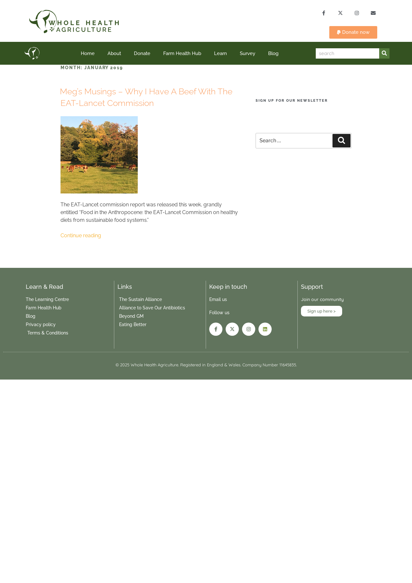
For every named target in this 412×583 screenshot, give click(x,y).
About (114, 54)
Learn (220, 54)
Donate (142, 54)
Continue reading (81, 236)
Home (88, 54)
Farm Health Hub (182, 54)
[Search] (384, 54)
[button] (353, 32)
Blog (273, 54)
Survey (247, 54)
